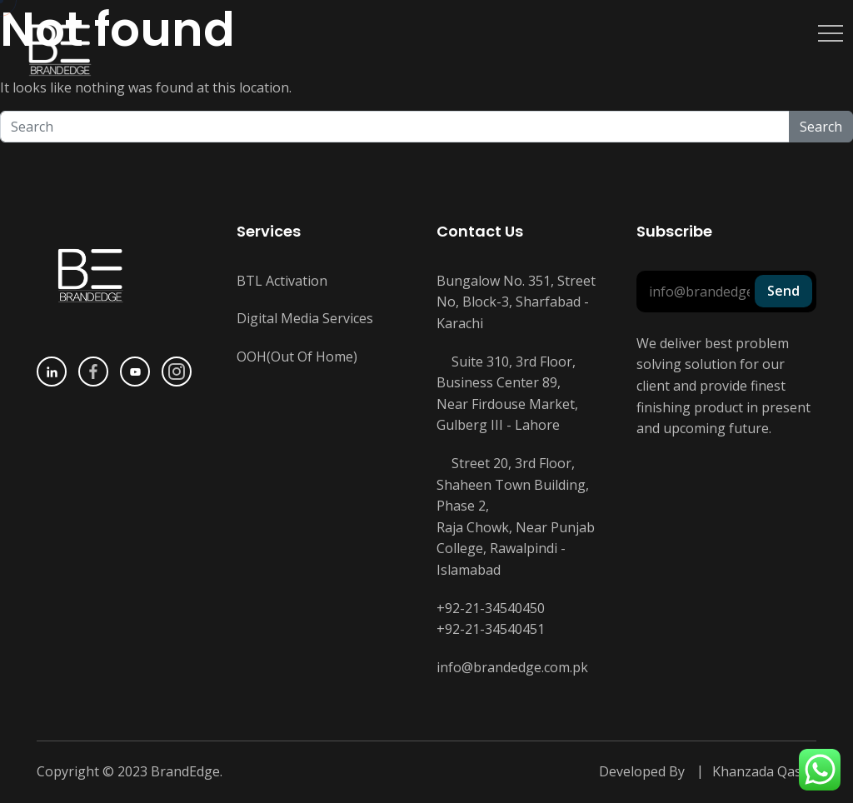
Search (821, 126)
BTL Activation (282, 281)
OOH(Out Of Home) (297, 356)
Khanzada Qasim (764, 771)
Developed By (642, 771)
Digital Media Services (305, 318)
